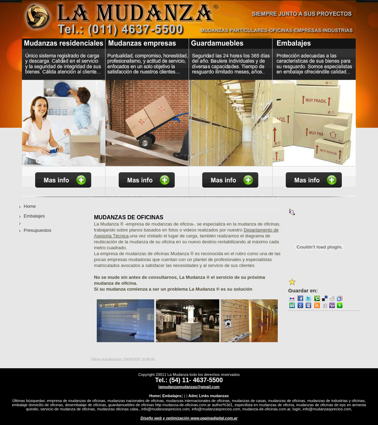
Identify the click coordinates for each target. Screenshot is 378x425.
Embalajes (34, 216)
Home (30, 206)
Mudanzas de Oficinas (128, 217)
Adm (192, 396)
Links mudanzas (214, 396)
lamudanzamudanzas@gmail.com (189, 387)
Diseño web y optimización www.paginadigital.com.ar (189, 418)
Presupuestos (38, 230)
